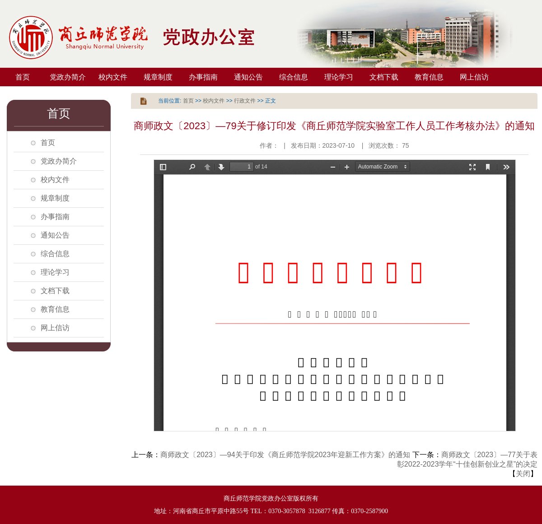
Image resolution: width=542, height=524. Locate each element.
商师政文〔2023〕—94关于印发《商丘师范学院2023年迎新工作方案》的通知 (285, 454)
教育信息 (429, 77)
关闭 (523, 473)
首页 (22, 77)
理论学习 (338, 77)
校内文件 (112, 77)
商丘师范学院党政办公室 (135, 37)
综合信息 (293, 77)
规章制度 (158, 77)
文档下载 (383, 77)
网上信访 (474, 77)
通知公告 (248, 77)
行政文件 (245, 101)
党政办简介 (68, 77)
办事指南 (203, 77)
